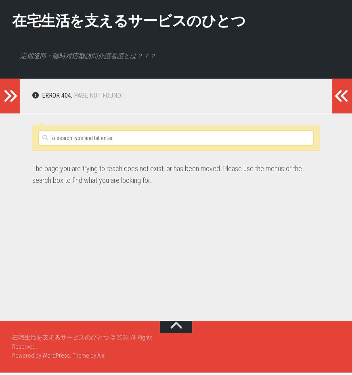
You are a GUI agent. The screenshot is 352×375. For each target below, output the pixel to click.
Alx (100, 358)
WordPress (56, 358)
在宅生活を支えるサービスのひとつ (148, 22)
